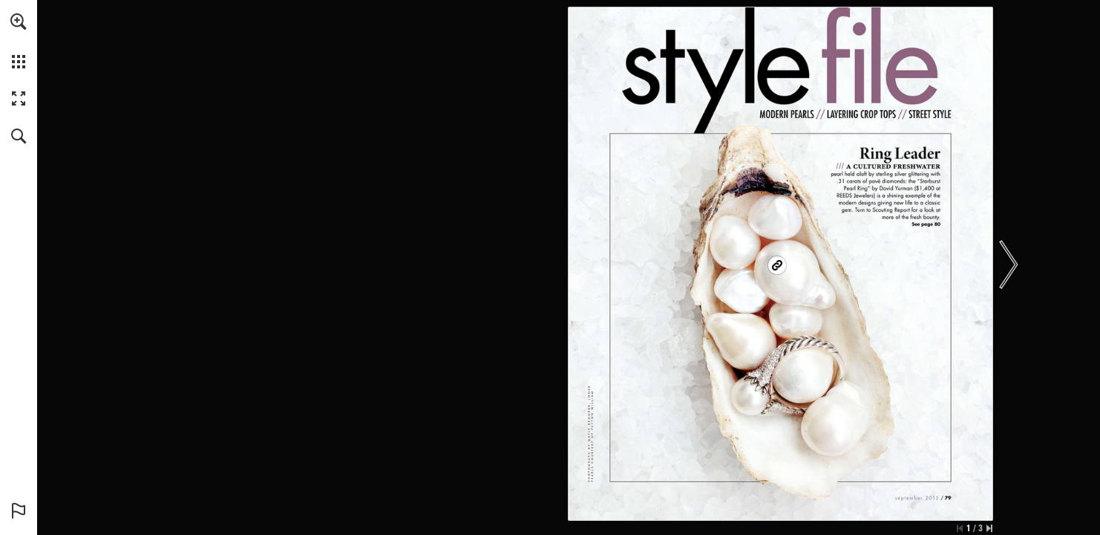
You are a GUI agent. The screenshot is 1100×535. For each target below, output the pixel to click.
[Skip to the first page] (960, 528)
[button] (18, 21)
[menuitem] (18, 41)
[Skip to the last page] (989, 528)
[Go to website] (777, 265)
